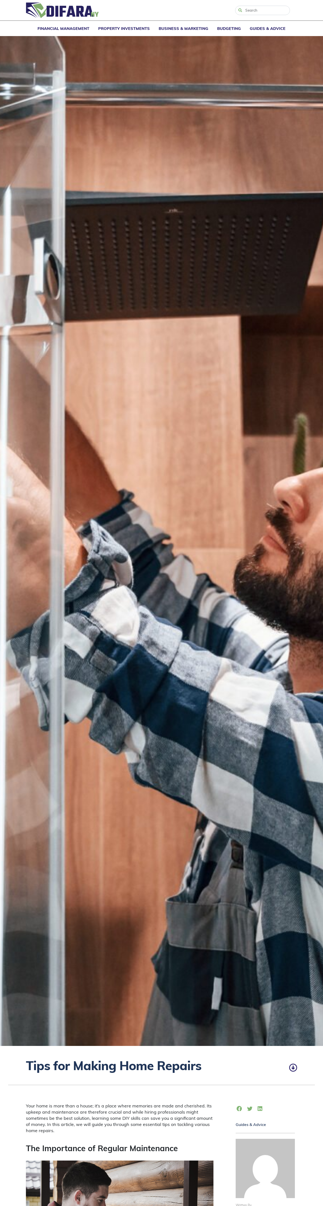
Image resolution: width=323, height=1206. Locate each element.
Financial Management (63, 28)
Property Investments (124, 28)
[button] (240, 1109)
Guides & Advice (267, 28)
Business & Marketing (183, 28)
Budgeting (229, 28)
